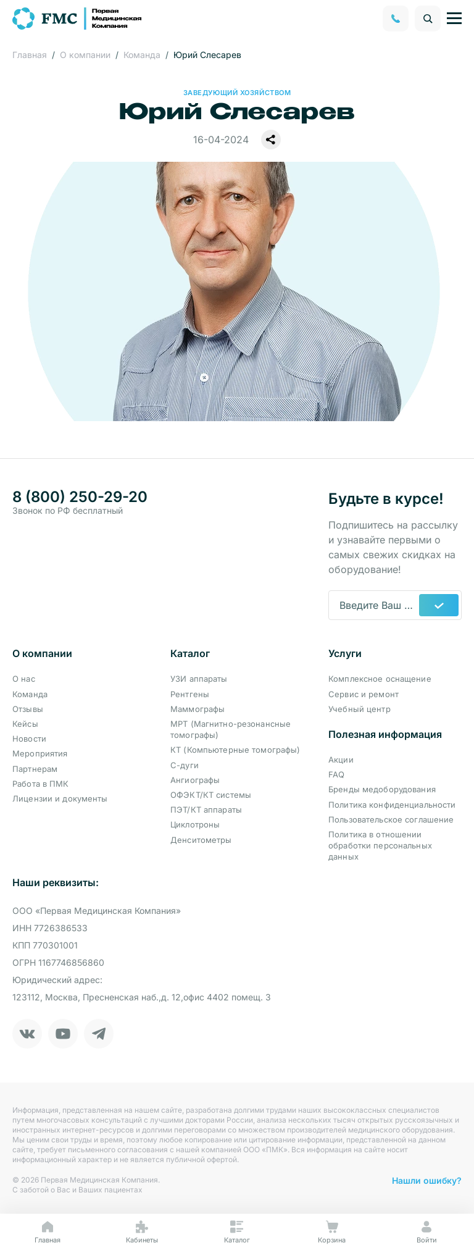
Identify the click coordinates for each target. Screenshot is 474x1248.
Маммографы (197, 709)
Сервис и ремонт (363, 694)
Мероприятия (39, 753)
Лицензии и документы (60, 798)
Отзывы (27, 709)
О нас (23, 679)
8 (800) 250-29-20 (80, 497)
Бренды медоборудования (382, 789)
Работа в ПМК (40, 784)
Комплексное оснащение (379, 679)
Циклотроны (195, 824)
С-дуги (184, 765)
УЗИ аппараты (199, 679)
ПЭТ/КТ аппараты (206, 810)
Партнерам (34, 769)
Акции (341, 759)
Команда (30, 694)
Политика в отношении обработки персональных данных (380, 845)
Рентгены (189, 694)
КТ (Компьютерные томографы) (235, 750)
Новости (29, 738)
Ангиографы (195, 780)
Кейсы (25, 724)
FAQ (336, 774)
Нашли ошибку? (427, 1180)
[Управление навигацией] (454, 18)
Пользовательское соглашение (391, 819)
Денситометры (201, 840)
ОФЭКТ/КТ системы (210, 795)
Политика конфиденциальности (392, 805)
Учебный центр (359, 709)
